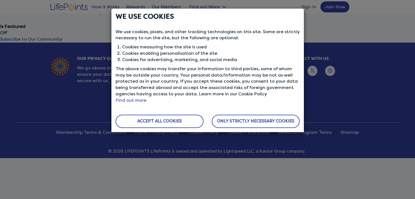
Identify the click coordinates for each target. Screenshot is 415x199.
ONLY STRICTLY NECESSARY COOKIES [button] (255, 121)
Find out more (131, 100)
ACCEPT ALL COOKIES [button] (159, 121)
